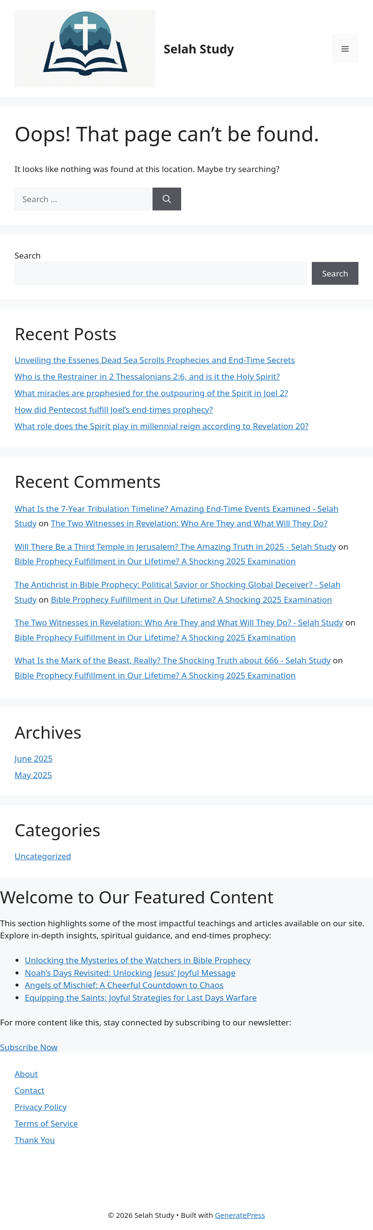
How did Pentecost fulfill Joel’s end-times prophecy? (114, 409)
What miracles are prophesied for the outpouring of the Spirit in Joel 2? (151, 392)
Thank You (35, 1139)
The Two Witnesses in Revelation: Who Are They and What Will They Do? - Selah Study (179, 622)
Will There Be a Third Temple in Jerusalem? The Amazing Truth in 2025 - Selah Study (175, 546)
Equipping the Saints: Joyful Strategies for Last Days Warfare (141, 997)
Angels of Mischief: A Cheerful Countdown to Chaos (124, 984)
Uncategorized (43, 856)
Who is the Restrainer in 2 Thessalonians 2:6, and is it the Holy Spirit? (147, 376)
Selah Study (199, 48)
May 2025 (33, 774)
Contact (30, 1090)
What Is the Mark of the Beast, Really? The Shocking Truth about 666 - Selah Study (173, 660)
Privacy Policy (41, 1106)
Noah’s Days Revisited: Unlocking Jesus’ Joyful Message (130, 972)
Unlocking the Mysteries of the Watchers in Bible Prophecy (138, 960)
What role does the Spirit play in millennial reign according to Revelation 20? (161, 426)
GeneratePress (240, 1215)
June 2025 (34, 758)
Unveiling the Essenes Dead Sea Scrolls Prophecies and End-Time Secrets (155, 359)
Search (28, 255)
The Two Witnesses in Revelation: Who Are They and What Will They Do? (189, 523)
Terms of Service (46, 1123)
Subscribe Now (29, 1047)
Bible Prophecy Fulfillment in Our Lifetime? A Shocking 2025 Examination (155, 561)
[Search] (167, 199)
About (26, 1073)
